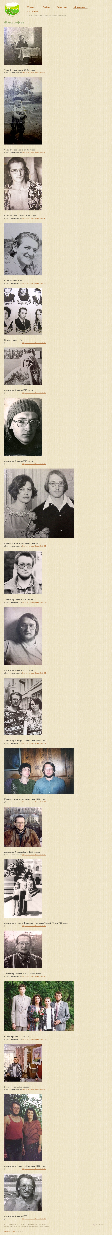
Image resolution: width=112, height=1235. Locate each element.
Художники (80, 7)
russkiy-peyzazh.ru (10, 1231)
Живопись (31, 7)
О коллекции (62, 7)
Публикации (32, 11)
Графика (46, 7)
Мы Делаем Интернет (102, 1224)
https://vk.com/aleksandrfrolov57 (34, 73)
